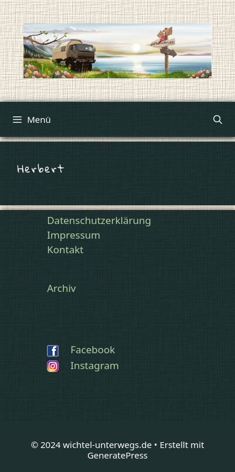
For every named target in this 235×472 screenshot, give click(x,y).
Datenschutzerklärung (99, 220)
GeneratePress (117, 455)
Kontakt (65, 249)
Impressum (73, 235)
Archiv (61, 288)
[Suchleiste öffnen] (217, 119)
